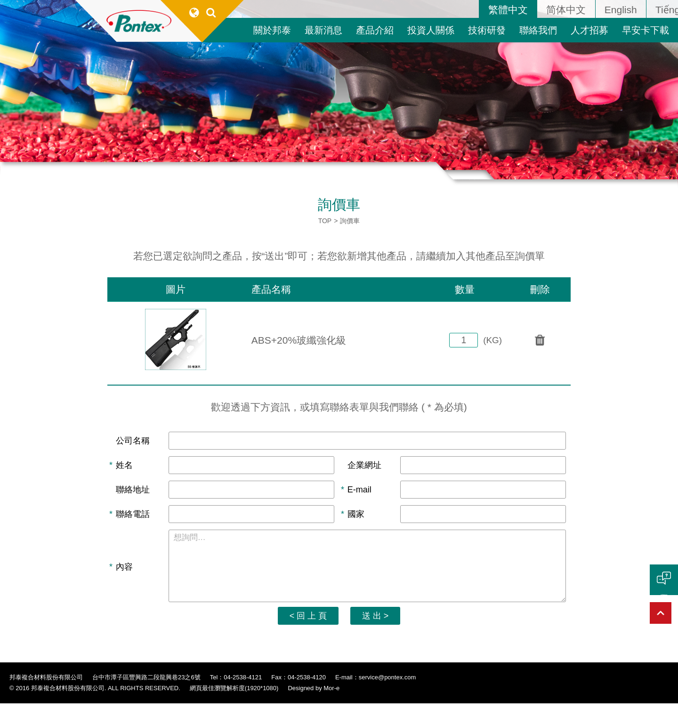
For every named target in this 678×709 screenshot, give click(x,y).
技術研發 (487, 30)
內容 (124, 570)
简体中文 (566, 9)
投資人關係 (430, 30)
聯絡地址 (133, 491)
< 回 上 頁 (306, 621)
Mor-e (331, 694)
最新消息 (323, 30)
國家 (355, 516)
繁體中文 (508, 9)
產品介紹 (375, 30)
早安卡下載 (645, 30)
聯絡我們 (538, 30)
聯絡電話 (133, 516)
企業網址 (364, 466)
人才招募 (589, 30)
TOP (325, 221)
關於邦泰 (272, 30)
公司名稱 (133, 441)
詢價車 (350, 221)
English (621, 9)
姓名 (124, 466)
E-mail (359, 491)
